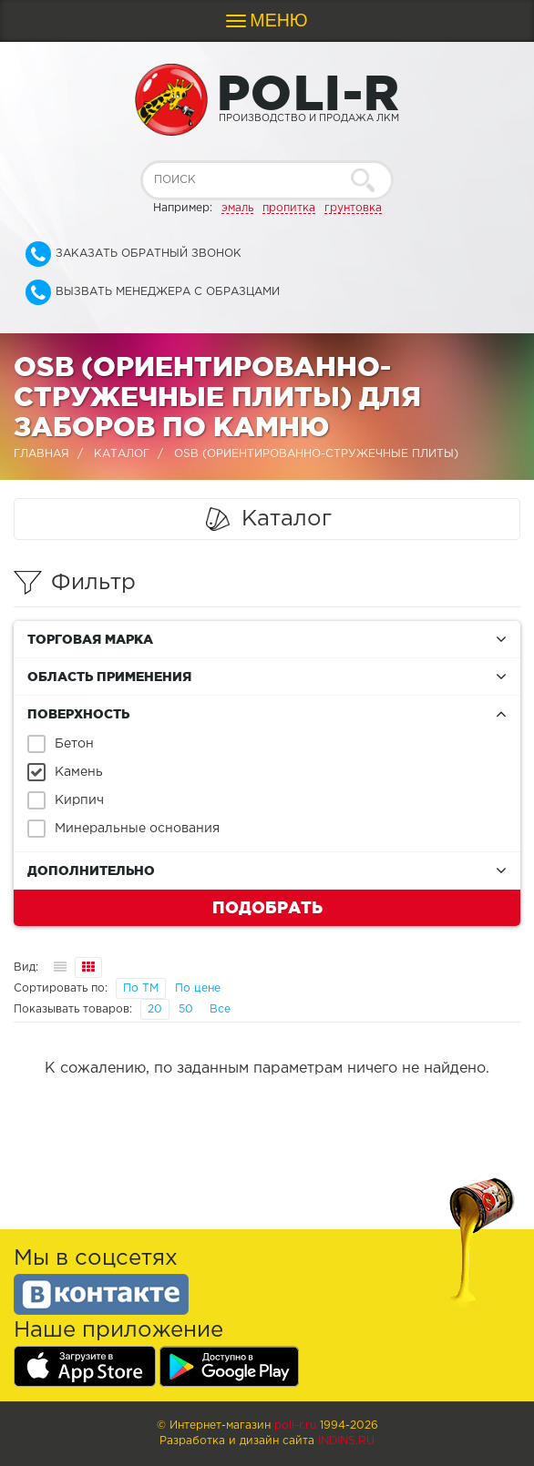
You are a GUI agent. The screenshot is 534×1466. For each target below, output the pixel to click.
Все (220, 1009)
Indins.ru (346, 1441)
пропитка (288, 208)
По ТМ (141, 988)
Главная (41, 454)
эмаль (237, 208)
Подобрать (267, 907)
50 (186, 1009)
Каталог (121, 454)
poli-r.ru (295, 1425)
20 (155, 1009)
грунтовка (353, 208)
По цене (198, 988)
